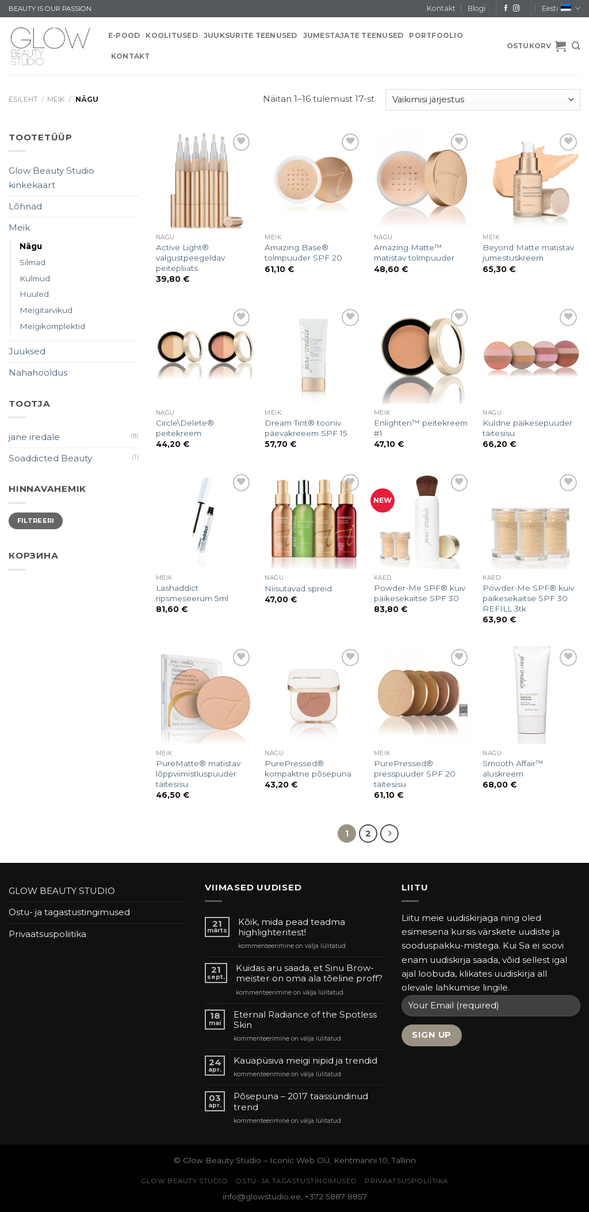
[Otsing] (576, 46)
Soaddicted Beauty (50, 458)
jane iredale (34, 436)
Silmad (32, 262)
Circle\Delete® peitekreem (185, 428)
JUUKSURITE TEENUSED (250, 35)
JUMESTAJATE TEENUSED (353, 35)
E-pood (124, 35)
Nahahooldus (38, 372)
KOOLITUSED (171, 35)
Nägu (31, 246)
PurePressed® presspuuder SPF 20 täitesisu (415, 774)
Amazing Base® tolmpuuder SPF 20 (303, 252)
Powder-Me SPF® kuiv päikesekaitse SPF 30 (419, 593)
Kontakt (441, 8)
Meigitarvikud (46, 310)
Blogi (476, 8)
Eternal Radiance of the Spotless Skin (305, 1020)
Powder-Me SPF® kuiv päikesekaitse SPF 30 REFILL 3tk (528, 598)
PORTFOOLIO (435, 35)
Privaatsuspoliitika (47, 933)
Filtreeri (36, 521)
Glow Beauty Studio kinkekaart (51, 177)
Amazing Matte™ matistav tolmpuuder (414, 252)
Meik (56, 99)
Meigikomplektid (52, 326)
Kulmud (35, 278)
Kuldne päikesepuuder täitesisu (527, 428)
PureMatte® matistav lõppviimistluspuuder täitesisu (198, 774)
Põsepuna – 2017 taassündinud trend (301, 1101)
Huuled (34, 294)
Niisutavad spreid (298, 588)
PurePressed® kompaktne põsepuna (308, 768)
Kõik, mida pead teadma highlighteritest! (291, 927)
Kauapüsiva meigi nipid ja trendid (305, 1061)
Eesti (561, 8)
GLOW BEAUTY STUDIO (62, 890)
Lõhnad (25, 206)
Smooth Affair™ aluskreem (513, 768)
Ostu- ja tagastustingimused (69, 912)
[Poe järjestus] (482, 99)
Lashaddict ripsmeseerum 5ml (192, 593)
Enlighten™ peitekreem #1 (421, 428)
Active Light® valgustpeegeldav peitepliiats (190, 258)
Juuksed (27, 351)
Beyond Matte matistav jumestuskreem (528, 252)
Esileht (23, 99)
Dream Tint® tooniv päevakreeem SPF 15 (306, 428)
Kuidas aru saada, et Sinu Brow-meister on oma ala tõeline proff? (309, 973)
